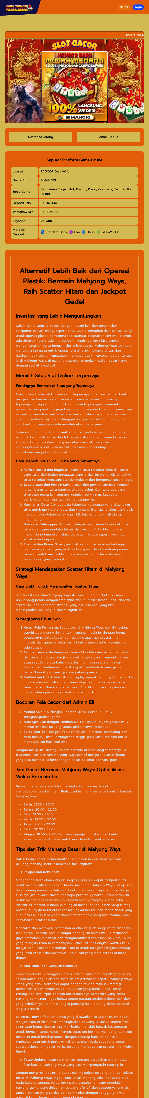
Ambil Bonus (108, 137)
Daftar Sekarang (40, 137)
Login (138, 7)
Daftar (124, 7)
